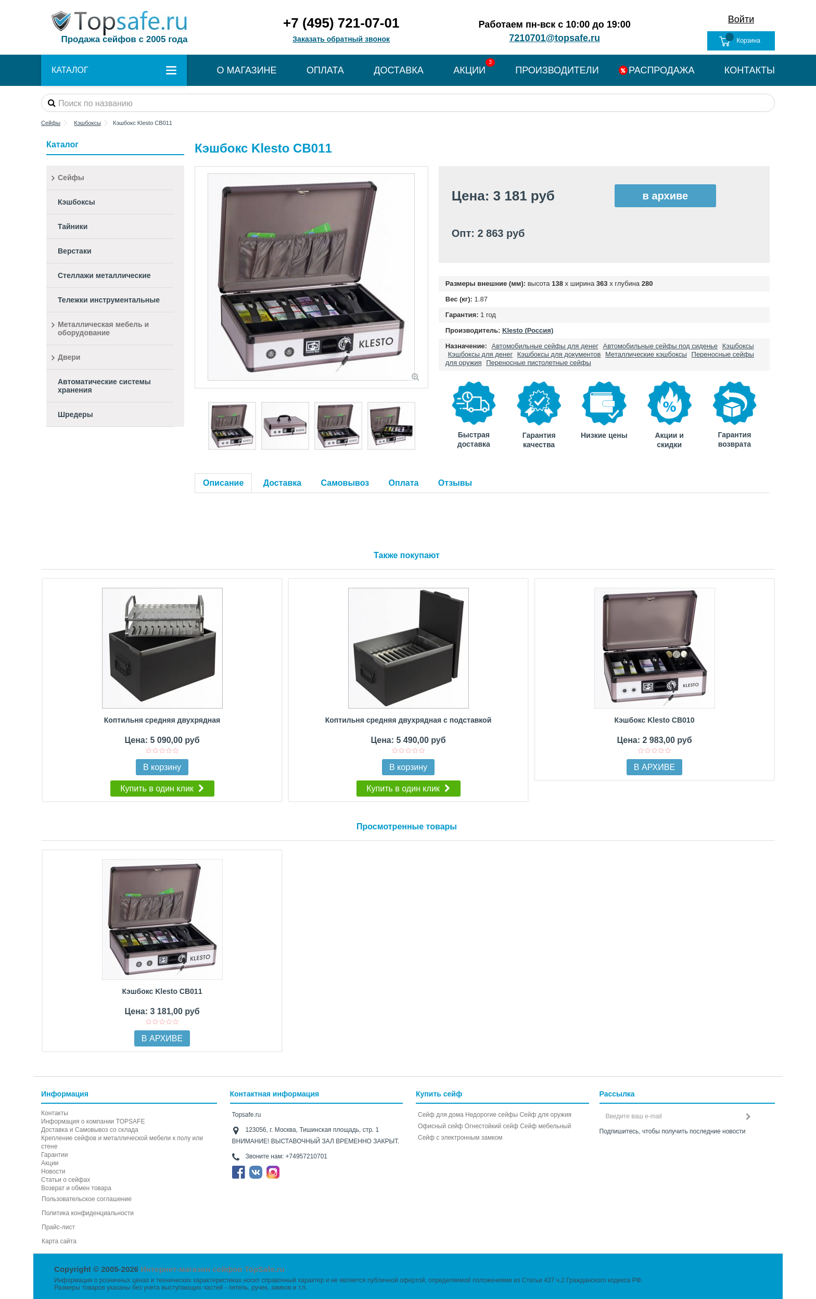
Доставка (282, 482)
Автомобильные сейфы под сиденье (660, 346)
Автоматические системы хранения (104, 385)
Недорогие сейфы (491, 1114)
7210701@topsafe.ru (554, 38)
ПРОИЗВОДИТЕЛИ (556, 70)
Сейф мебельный (545, 1126)
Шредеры (75, 414)
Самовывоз (345, 482)
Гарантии (54, 1154)
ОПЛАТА (325, 70)
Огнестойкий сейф (491, 1126)
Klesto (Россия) (527, 330)
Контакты (54, 1113)
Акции (50, 1163)
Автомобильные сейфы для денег (545, 346)
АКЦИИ (469, 70)
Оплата (404, 482)
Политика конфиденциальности (88, 1213)
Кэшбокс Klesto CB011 (162, 991)
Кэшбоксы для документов (559, 354)
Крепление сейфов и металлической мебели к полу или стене (122, 1142)
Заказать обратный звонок (341, 39)
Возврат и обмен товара (76, 1188)
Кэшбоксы (738, 346)
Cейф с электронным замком (460, 1137)
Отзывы (455, 482)
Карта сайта (59, 1241)
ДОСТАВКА (399, 70)
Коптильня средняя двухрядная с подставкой (408, 720)
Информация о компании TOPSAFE (93, 1121)
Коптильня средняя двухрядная (162, 720)
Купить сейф (439, 1094)
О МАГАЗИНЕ (246, 70)
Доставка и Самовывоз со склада (89, 1129)
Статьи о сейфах (65, 1179)
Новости (53, 1171)
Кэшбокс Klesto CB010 (655, 720)
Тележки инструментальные (109, 300)
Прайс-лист (58, 1227)
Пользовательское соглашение (87, 1199)
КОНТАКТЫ (749, 70)
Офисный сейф (440, 1126)
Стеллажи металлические (104, 275)
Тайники (72, 226)
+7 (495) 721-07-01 (341, 23)
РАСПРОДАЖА (661, 70)
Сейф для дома (441, 1114)
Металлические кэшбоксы (646, 354)
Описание (223, 482)
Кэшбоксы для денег (480, 354)
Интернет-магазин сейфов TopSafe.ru (213, 1269)
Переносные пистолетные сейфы (538, 363)
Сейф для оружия (545, 1114)
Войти (741, 19)
